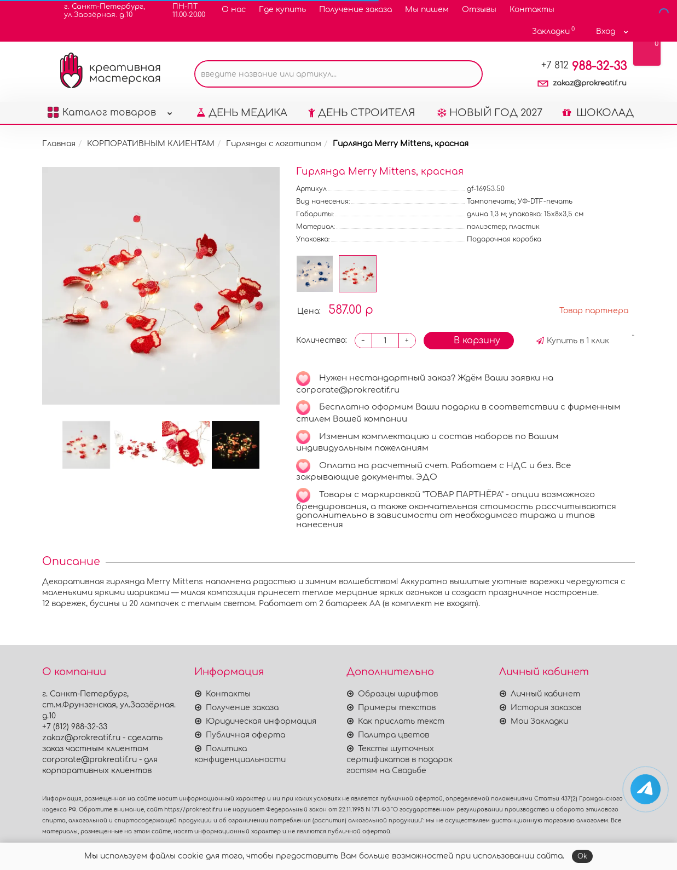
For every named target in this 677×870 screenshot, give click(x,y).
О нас (234, 9)
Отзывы (479, 9)
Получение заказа (355, 9)
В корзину (468, 340)
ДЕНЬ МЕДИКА (241, 112)
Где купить (282, 9)
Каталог (110, 110)
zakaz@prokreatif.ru (590, 83)
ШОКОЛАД (598, 112)
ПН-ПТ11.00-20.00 (182, 11)
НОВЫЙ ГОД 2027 (489, 112)
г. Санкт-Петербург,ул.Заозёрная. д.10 (97, 11)
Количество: (321, 340)
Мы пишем (427, 9)
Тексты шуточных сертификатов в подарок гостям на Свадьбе (399, 760)
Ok (582, 856)
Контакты (532, 9)
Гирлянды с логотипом (273, 144)
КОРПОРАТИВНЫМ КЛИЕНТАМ (151, 144)
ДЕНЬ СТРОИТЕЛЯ (361, 112)
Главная (59, 144)
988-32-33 (584, 66)
